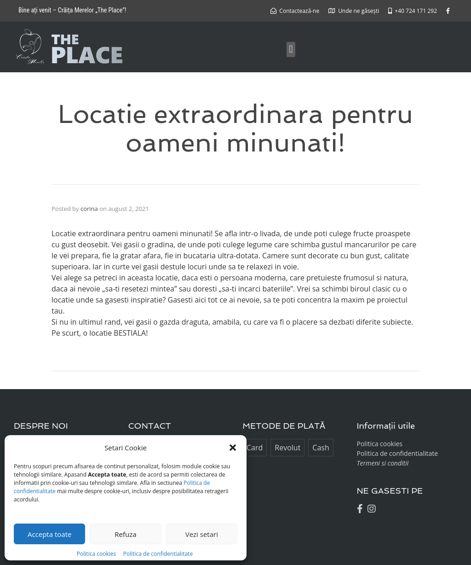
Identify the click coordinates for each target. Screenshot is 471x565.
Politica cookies (97, 554)
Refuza (125, 534)
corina (89, 208)
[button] (232, 447)
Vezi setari (201, 534)
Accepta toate (50, 534)
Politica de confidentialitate (158, 554)
